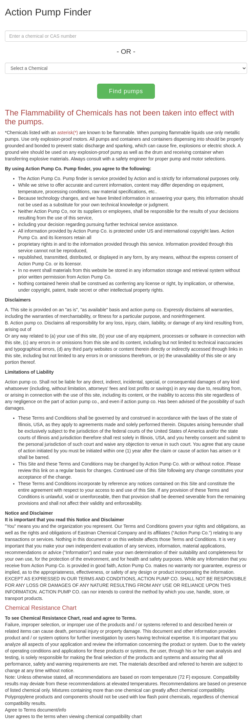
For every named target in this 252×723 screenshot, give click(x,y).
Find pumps (126, 91)
